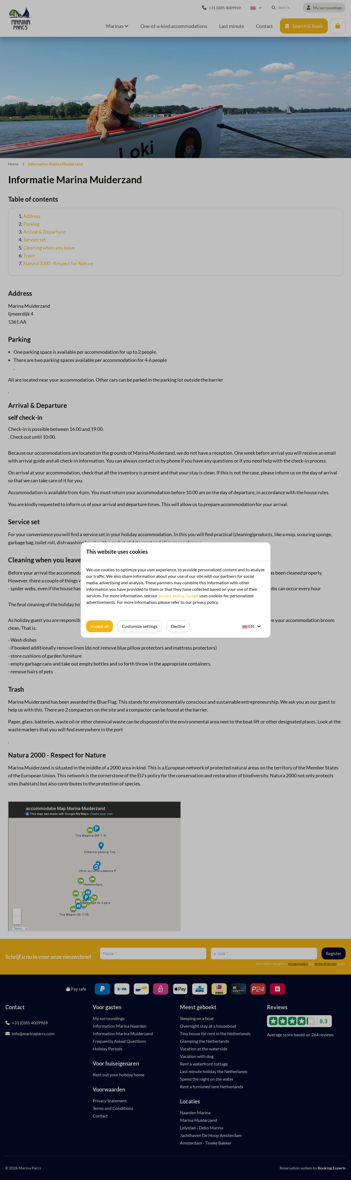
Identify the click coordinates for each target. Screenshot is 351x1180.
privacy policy (170, 595)
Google (192, 595)
